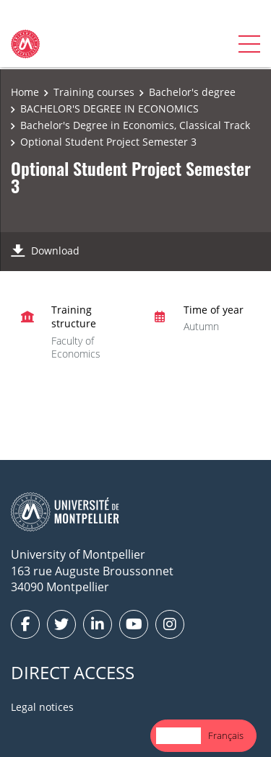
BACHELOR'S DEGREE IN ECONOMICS (109, 108)
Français (226, 735)
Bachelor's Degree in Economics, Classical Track (135, 125)
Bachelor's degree (192, 92)
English (178, 735)
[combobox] (178, 735)
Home (25, 92)
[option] (226, 735)
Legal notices (42, 707)
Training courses (93, 92)
